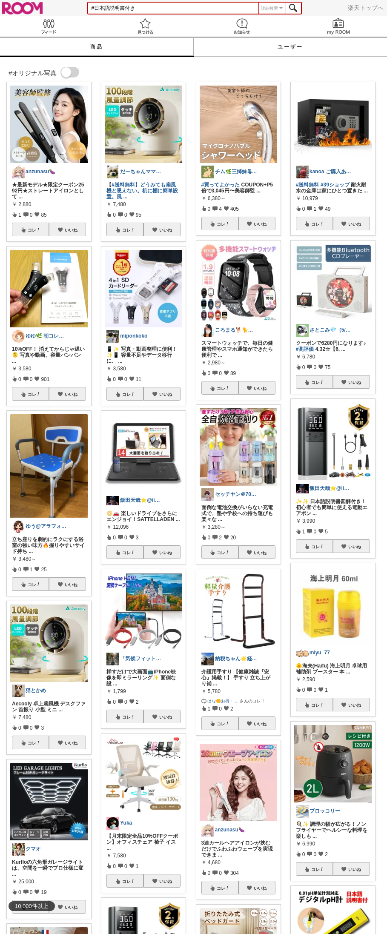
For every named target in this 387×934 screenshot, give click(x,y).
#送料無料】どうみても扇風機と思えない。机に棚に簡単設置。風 (142, 191)
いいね (71, 230)
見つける (145, 26)
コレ (34, 230)
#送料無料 (307, 185)
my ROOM (338, 26)
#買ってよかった (220, 185)
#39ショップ (335, 185)
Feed (48, 26)
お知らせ (242, 26)
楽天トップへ (366, 7)
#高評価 (305, 349)
